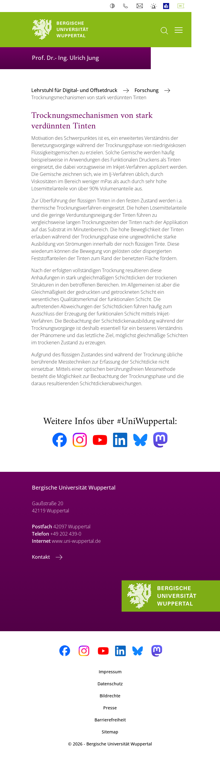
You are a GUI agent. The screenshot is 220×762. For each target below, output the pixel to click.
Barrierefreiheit (110, 720)
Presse (110, 708)
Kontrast (113, 6)
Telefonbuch (127, 6)
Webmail (140, 6)
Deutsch (182, 6)
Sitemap (110, 732)
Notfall (154, 6)
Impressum (110, 671)
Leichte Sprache (167, 6)
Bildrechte (110, 696)
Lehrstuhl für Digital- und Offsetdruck (75, 90)
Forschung (147, 90)
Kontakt (41, 557)
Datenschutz (110, 684)
